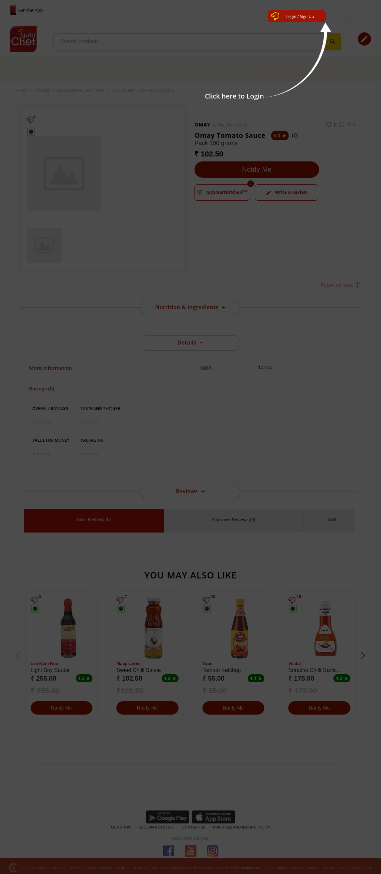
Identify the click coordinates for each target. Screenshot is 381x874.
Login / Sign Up (300, 16)
